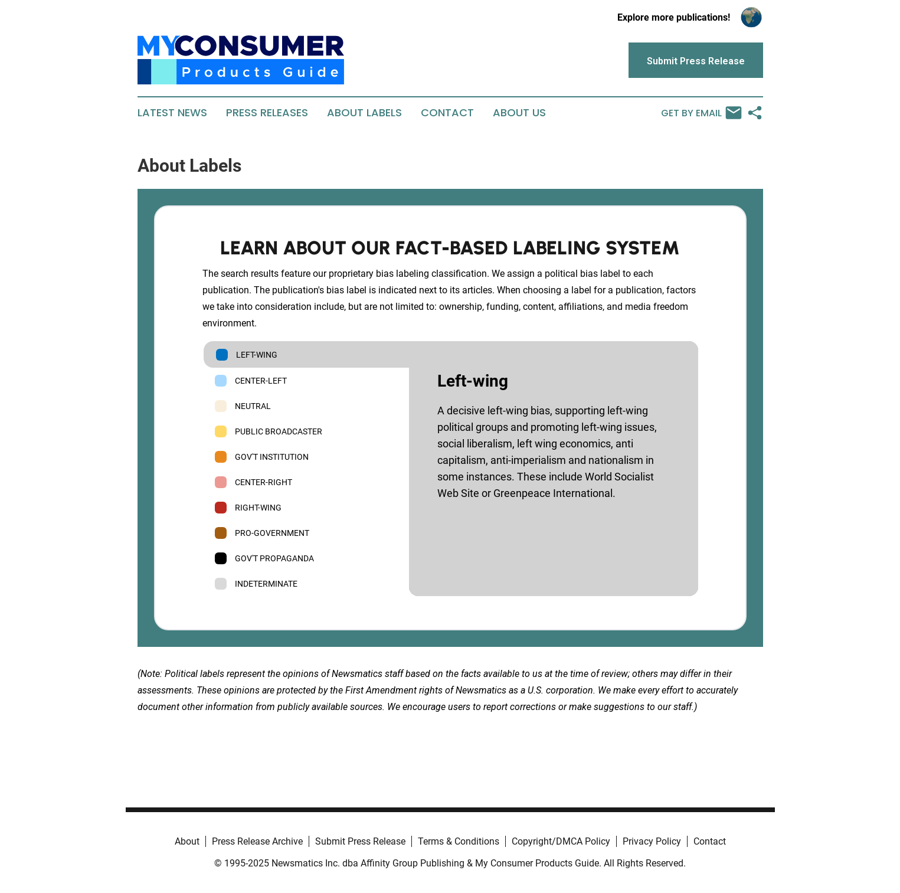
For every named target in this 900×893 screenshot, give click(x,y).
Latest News (172, 112)
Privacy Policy (652, 841)
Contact (447, 112)
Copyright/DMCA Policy (561, 841)
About (187, 841)
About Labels (364, 112)
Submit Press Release (360, 841)
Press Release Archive (257, 841)
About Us (519, 112)
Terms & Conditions (458, 841)
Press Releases (267, 112)
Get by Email (701, 112)
